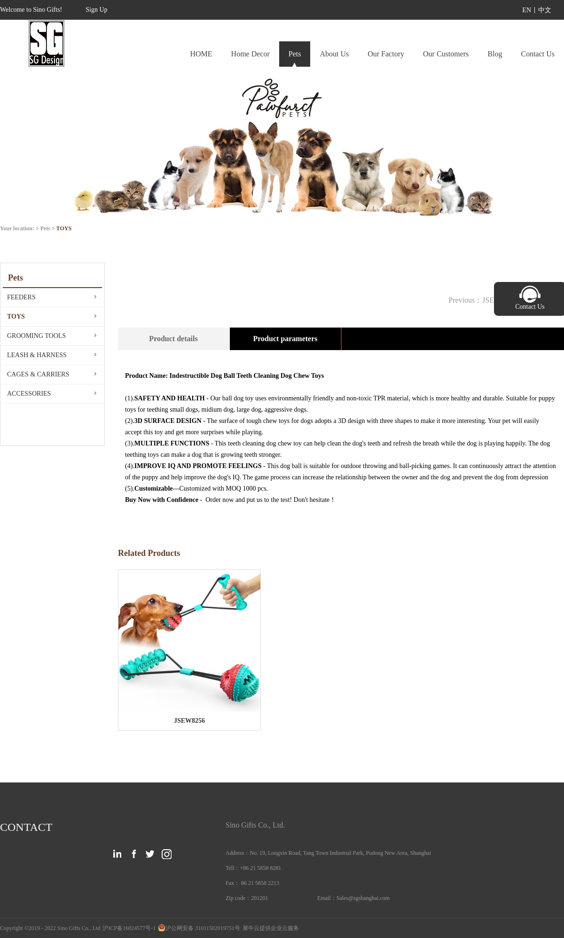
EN (526, 10)
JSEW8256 (189, 720)
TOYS (63, 228)
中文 (544, 10)
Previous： (482, 300)
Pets (45, 228)
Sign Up (96, 9)
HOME (201, 54)
